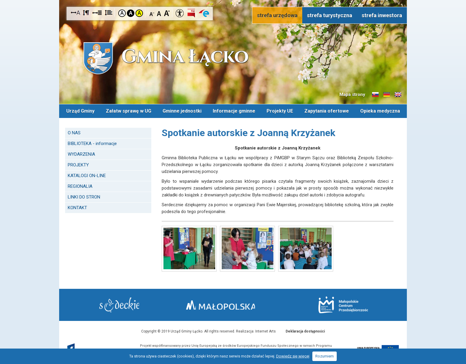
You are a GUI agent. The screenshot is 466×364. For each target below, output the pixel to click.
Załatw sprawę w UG (128, 111)
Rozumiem (324, 356)
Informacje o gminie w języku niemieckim (386, 95)
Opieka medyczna (380, 111)
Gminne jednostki (182, 111)
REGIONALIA (80, 185)
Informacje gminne (234, 111)
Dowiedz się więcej (292, 356)
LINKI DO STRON (84, 196)
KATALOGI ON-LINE (87, 175)
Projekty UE (280, 111)
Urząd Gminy (80, 111)
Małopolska (231, 303)
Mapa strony (352, 94)
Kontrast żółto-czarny (139, 13)
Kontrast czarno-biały (130, 13)
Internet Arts (265, 331)
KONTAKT (77, 207)
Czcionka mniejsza (152, 13)
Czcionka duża (167, 13)
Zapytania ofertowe (326, 111)
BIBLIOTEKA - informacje (92, 143)
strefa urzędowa (277, 15)
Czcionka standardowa (159, 13)
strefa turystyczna (329, 15)
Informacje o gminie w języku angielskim (398, 95)
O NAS (74, 132)
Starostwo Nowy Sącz (123, 304)
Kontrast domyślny (122, 13)
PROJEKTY (78, 164)
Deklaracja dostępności (305, 331)
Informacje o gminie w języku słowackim (375, 95)
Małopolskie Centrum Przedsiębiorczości (339, 304)
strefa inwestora (382, 15)
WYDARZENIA (81, 153)
